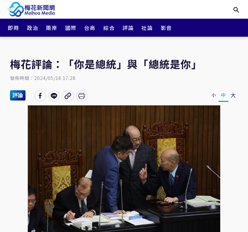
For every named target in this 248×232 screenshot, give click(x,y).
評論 (128, 28)
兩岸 (51, 28)
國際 (71, 28)
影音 (166, 28)
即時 (13, 28)
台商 (90, 28)
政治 (32, 28)
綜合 (109, 28)
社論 (147, 28)
